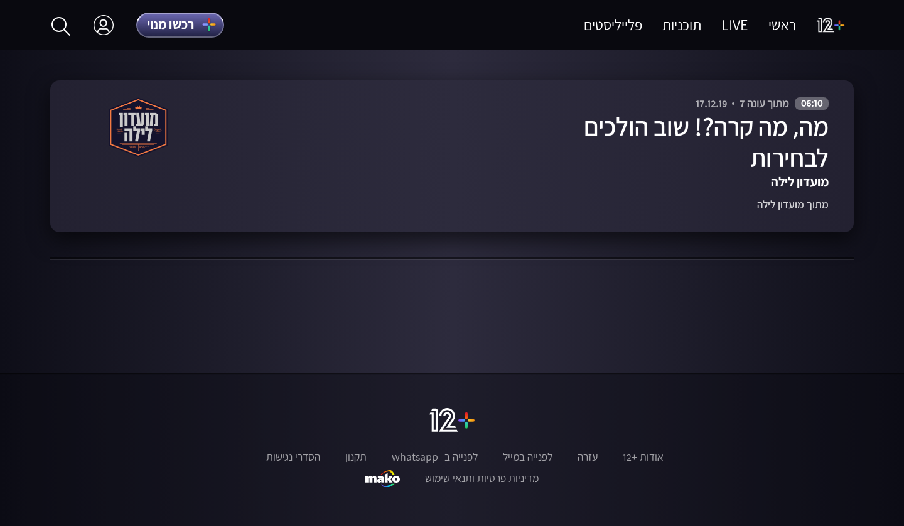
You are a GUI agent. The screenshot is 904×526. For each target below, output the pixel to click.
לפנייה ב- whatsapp (435, 457)
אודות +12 (643, 457)
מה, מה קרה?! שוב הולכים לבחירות (706, 142)
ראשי (782, 25)
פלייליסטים (613, 25)
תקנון (356, 457)
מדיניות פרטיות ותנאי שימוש (482, 478)
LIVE (734, 25)
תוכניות (681, 25)
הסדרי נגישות (293, 457)
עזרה (588, 457)
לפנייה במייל (527, 457)
